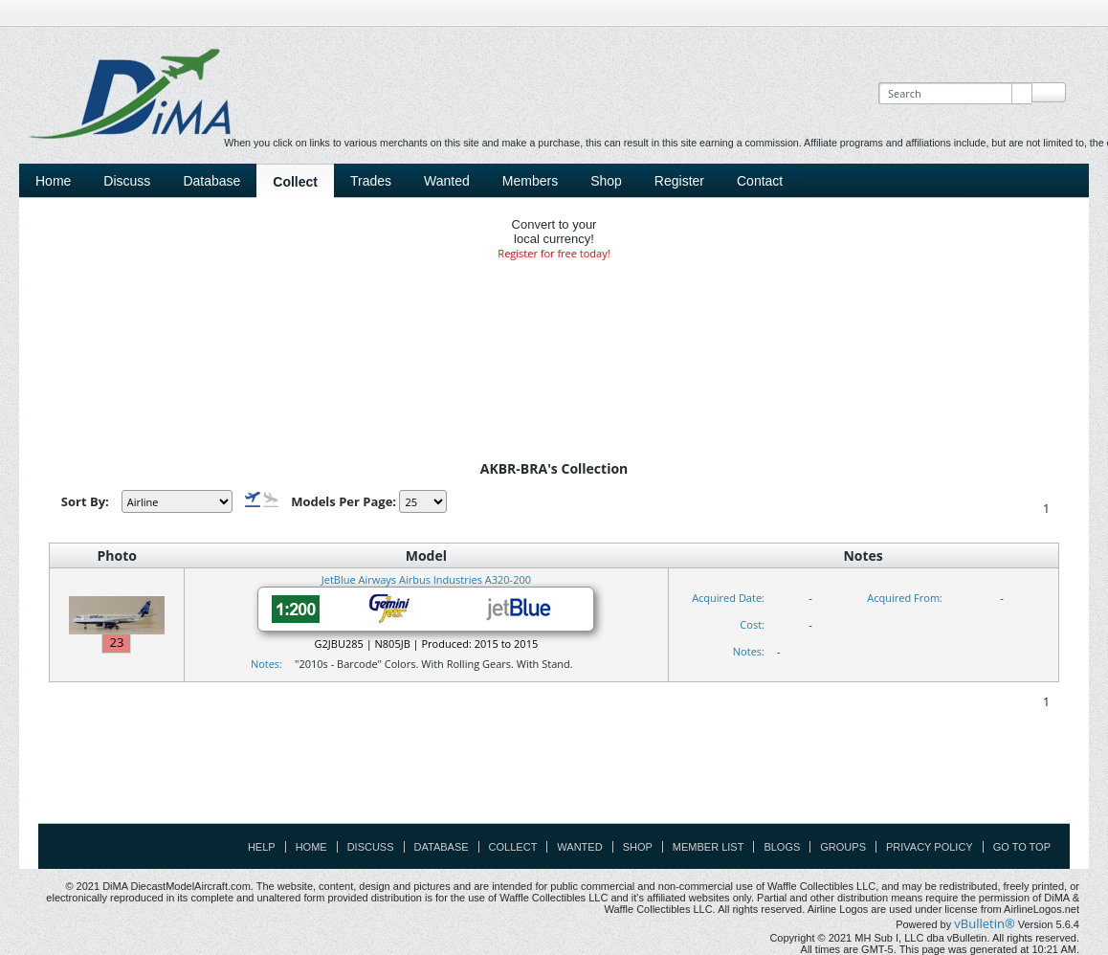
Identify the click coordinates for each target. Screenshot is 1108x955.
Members (530, 181)
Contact (760, 181)
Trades (370, 181)
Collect (295, 181)
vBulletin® (984, 923)
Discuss (126, 181)
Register (679, 181)
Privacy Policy (929, 847)
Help (262, 847)
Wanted (447, 181)
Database (211, 181)
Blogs (782, 847)
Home (53, 181)
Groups (843, 847)
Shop (606, 181)
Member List (708, 847)
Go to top (1022, 847)
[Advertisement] (554, 780)
